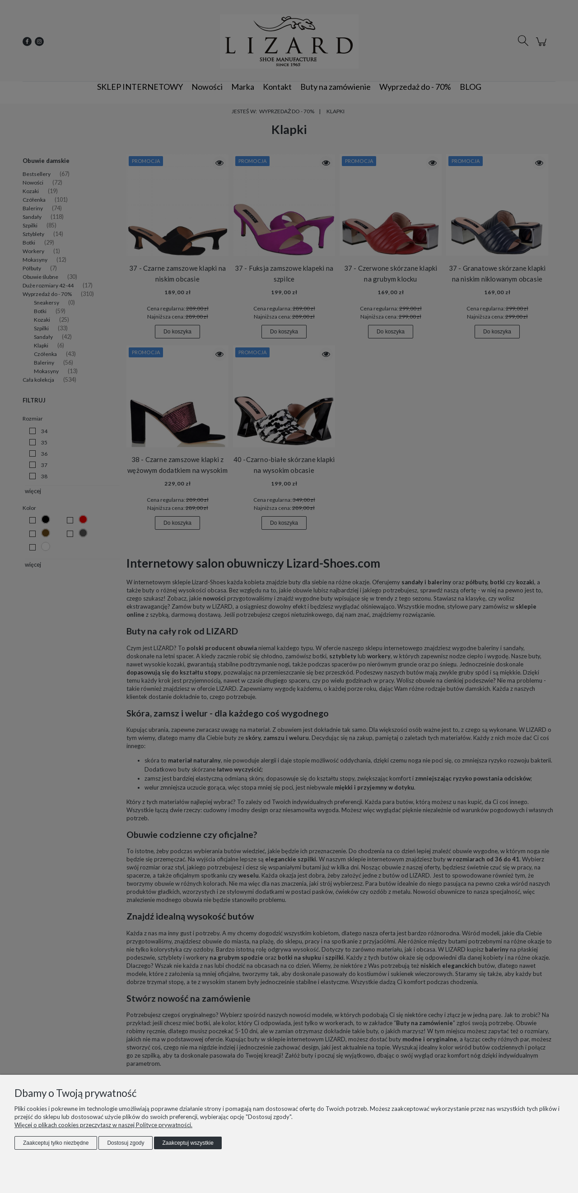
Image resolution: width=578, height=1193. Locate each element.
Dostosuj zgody (125, 1143)
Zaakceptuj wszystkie (187, 1143)
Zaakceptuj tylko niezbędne (56, 1143)
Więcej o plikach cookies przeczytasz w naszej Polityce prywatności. (103, 1124)
